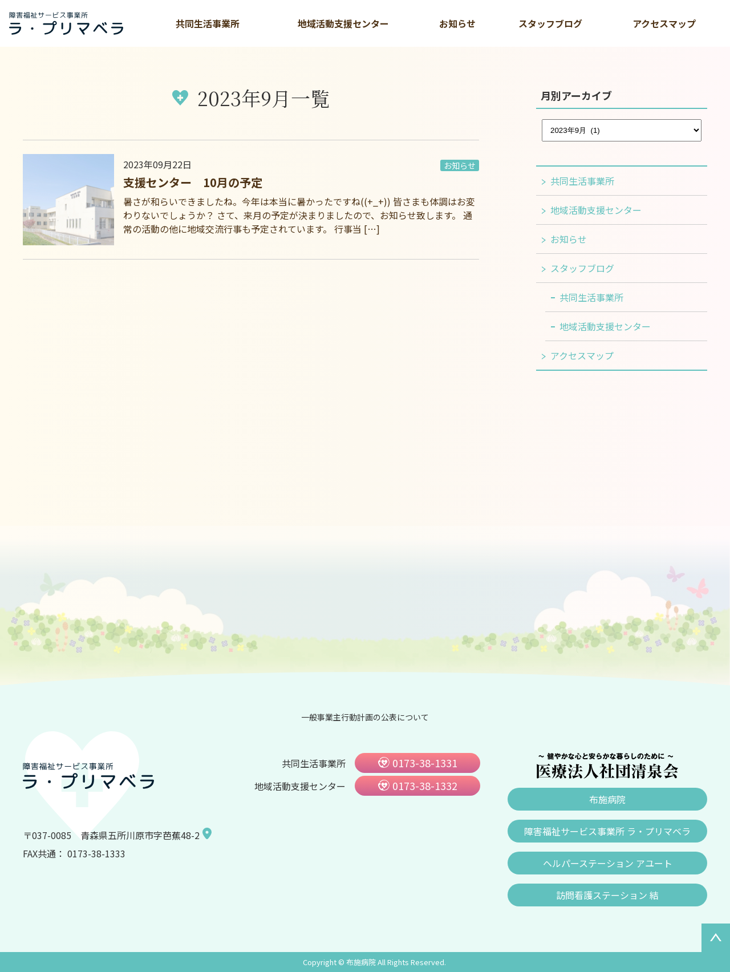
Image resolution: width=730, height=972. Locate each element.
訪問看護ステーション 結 (607, 895)
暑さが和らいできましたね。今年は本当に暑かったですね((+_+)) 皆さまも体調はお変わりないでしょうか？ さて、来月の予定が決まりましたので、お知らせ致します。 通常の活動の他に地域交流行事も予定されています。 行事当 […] (299, 215)
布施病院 (607, 799)
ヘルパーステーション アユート (607, 863)
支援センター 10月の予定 (192, 182)
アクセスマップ (664, 23)
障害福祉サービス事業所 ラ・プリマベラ (607, 831)
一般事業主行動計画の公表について (365, 717)
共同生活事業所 (208, 23)
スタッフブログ (550, 23)
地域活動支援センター (343, 23)
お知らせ (457, 23)
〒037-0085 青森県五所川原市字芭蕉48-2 (111, 835)
